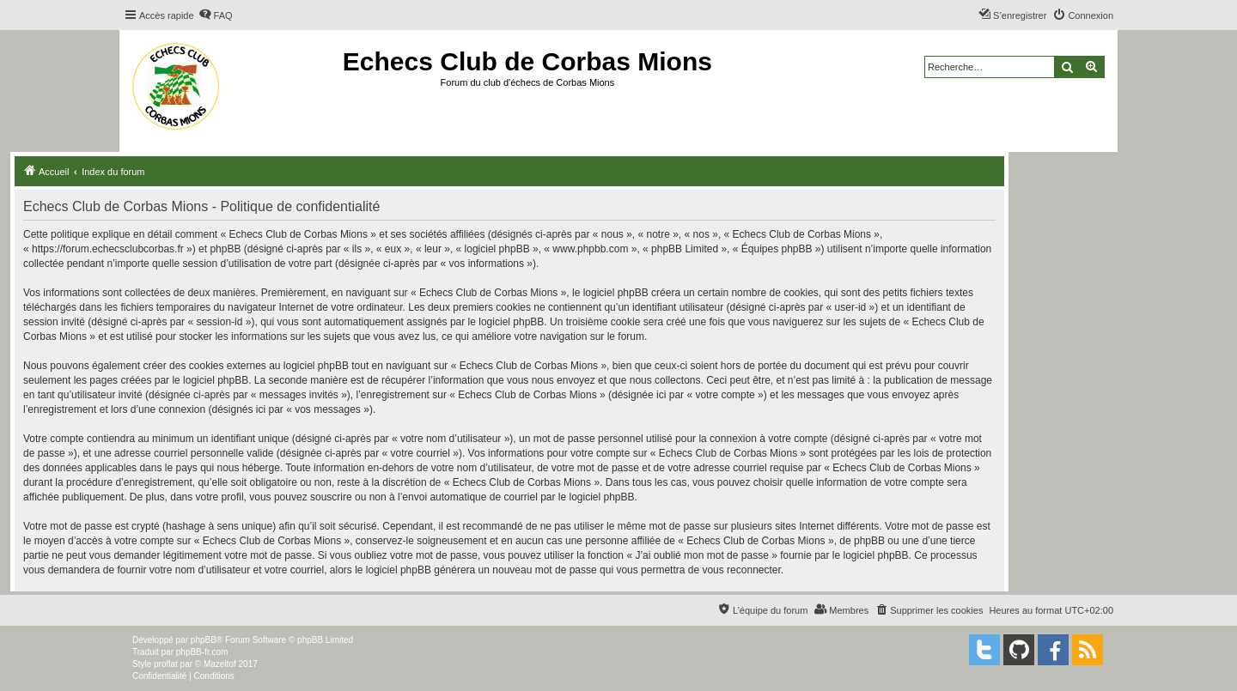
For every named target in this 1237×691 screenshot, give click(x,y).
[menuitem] (215, 15)
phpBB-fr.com (202, 652)
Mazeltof (220, 664)
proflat (166, 664)
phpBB (203, 640)
